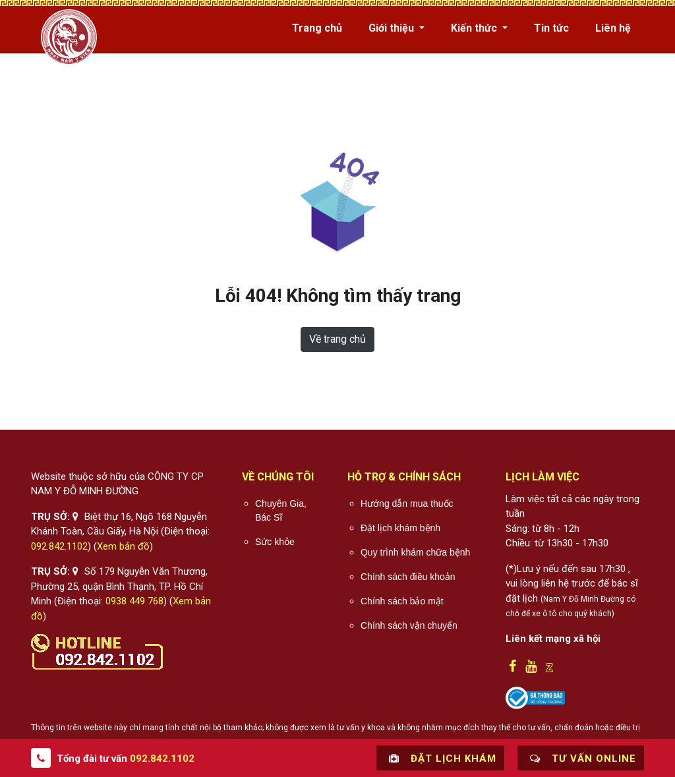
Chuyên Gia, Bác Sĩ (281, 510)
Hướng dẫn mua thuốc (407, 503)
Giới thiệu (392, 28)
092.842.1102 (59, 546)
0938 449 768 (134, 601)
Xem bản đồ (123, 546)
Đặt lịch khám (440, 758)
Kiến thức (475, 28)
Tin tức (551, 28)
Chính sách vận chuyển (409, 625)
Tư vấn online (580, 758)
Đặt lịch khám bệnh (400, 528)
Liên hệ (613, 28)
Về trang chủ (337, 339)
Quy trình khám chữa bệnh (415, 552)
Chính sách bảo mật (402, 601)
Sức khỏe (275, 541)
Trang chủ (317, 28)
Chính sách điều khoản (408, 576)
